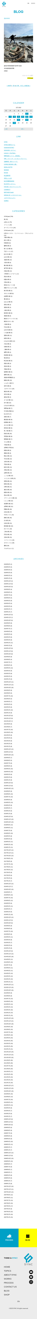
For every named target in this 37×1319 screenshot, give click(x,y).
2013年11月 (7, 987)
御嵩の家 (6, 380)
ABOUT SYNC (10, 1275)
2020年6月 (7, 766)
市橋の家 (6, 369)
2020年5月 (7, 768)
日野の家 (6, 486)
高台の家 (6, 495)
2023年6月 (7, 665)
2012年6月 (7, 1035)
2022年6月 (7, 698)
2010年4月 (7, 1108)
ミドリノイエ (8, 540)
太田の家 (6, 461)
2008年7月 (7, 1166)
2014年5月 (7, 970)
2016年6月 (7, 900)
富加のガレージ (8, 285)
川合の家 (6, 344)
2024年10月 (7, 620)
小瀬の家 (6, 324)
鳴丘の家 (6, 456)
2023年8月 (7, 659)
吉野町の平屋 (8, 447)
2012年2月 (7, 1046)
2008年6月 (7, 1169)
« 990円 (9, 85)
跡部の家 (6, 492)
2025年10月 (7, 586)
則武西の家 (7, 355)
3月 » (22, 129)
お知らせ (6, 222)
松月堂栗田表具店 (9, 181)
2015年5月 (7, 937)
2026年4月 (7, 570)
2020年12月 (7, 749)
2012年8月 (7, 1029)
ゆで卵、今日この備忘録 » (22, 85)
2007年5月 (7, 1206)
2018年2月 (7, 844)
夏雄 (5, 545)
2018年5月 (7, 836)
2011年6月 (7, 1068)
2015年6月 (7, 934)
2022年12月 (7, 682)
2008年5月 (7, 1172)
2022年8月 (7, 693)
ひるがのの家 (8, 405)
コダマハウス (8, 388)
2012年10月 (7, 1024)
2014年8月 (7, 962)
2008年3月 (7, 1178)
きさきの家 (7, 425)
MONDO (6, 170)
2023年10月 (7, 654)
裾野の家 (6, 374)
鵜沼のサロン (8, 321)
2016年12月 (7, 883)
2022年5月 (7, 701)
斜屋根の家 (7, 422)
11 (27, 116)
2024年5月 (7, 634)
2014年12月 (7, 951)
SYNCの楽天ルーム (9, 144)
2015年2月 (7, 945)
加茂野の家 (7, 503)
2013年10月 (7, 990)
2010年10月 (7, 1091)
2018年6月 (7, 833)
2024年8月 (7, 626)
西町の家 (6, 517)
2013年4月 (7, 1007)
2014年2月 (7, 979)
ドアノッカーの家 (9, 498)
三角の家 (6, 531)
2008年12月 (7, 1152)
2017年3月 (7, 875)
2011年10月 (7, 1057)
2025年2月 (7, 609)
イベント (6, 225)
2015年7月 (7, 931)
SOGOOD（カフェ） (10, 150)
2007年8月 (7, 1197)
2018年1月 (7, 847)
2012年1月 (7, 1049)
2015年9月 (7, 925)
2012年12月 (7, 1018)
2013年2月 (7, 1012)
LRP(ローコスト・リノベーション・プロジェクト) (18, 233)
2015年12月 (7, 917)
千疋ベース (7, 251)
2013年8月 (7, 996)
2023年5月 (7, 668)
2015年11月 (7, 920)
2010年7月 (7, 1099)
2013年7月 (7, 998)
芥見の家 (6, 534)
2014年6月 (7, 968)
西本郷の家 (7, 526)
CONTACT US (10, 1287)
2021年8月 (7, 727)
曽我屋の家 (7, 439)
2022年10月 (7, 687)
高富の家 (6, 363)
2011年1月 (7, 1082)
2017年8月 (7, 861)
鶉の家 (6, 358)
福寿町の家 (7, 372)
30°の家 (6, 402)
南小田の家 (7, 290)
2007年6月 (7, 1203)
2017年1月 (7, 881)
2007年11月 (7, 1189)
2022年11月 (7, 684)
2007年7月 (7, 1200)
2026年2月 (7, 575)
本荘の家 (6, 394)
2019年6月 (7, 799)
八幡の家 (6, 349)
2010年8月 (7, 1096)
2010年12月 (7, 1085)
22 (14, 123)
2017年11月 (7, 853)
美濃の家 (6, 316)
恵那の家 (6, 335)
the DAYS (6, 414)
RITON (6, 172)
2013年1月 (7, 1015)
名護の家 (6, 259)
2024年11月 (7, 617)
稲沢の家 (6, 467)
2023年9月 (7, 656)
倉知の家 (6, 397)
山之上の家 (7, 302)
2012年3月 (7, 1043)
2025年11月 (7, 584)
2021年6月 (7, 732)
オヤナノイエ (8, 543)
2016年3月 (7, 909)
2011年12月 (7, 1052)
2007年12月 (7, 1186)
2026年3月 (7, 572)
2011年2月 (7, 1080)
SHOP (7, 1295)
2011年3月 (7, 1077)
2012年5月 (7, 1038)
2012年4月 (7, 1040)
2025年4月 (7, 603)
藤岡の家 (6, 245)
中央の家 (6, 327)
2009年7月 (7, 1133)
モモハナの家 (8, 293)
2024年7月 (7, 628)
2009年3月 (7, 1144)
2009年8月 (7, 1130)
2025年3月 (7, 606)
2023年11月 (7, 651)
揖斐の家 (6, 450)
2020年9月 (7, 757)
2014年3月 (7, 976)
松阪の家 (6, 279)
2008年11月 (7, 1155)
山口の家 (6, 257)
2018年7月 (7, 830)
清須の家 (6, 366)
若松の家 (6, 304)
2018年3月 (7, 841)
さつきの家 (7, 400)
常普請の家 (7, 436)
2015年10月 (7, 923)
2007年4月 (7, 1209)
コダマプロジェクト (9, 198)
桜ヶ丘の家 (7, 248)
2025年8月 (7, 592)
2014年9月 (7, 959)
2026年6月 (7, 564)
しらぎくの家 (8, 383)
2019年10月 (7, 788)
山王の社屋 (7, 330)
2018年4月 (7, 839)
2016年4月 (7, 906)
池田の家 (6, 416)
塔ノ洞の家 (7, 431)
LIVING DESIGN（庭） (10, 164)
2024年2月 (7, 642)
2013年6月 (7, 1001)
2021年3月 (7, 741)
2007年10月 (7, 1192)
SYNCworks (7, 230)
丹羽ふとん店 (8, 178)
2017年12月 (7, 850)
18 (27, 120)
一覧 (13, 85)
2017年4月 (7, 872)
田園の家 (6, 509)
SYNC (5, 142)
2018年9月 (7, 825)
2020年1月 (7, 780)
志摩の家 (6, 473)
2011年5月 (7, 1071)
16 (18, 120)
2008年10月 (7, 1158)
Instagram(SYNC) (9, 147)
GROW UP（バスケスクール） (13, 195)
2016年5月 (7, 903)
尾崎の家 (6, 453)
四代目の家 (7, 428)
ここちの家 (7, 475)
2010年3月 (7, 1110)
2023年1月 (7, 679)
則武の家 (6, 433)
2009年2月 (7, 1147)
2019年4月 (7, 805)
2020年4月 (7, 771)
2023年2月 (7, 676)
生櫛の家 (6, 346)
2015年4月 (7, 939)
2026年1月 (7, 578)
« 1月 (5, 129)
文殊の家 (6, 537)
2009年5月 (7, 1138)
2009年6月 (7, 1136)
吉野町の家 (7, 506)
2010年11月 (7, 1088)
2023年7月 (7, 662)
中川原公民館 (8, 411)
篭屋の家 (6, 307)
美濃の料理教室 (8, 377)
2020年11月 (7, 752)
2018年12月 (7, 816)
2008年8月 (7, 1164)
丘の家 (6, 520)
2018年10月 (7, 822)
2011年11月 (7, 1054)
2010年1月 (7, 1116)
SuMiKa (6, 200)
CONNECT (7, 189)
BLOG (27, 1240)
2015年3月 (7, 942)
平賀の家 (6, 464)
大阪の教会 (7, 237)
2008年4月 (7, 1175)
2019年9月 (7, 791)
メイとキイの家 (8, 478)
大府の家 (6, 262)
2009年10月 (7, 1124)
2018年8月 (7, 827)
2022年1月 (7, 712)
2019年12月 (7, 782)
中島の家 (6, 282)
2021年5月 (7, 735)
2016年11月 (7, 886)
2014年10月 (7, 956)
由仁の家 (6, 240)
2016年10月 (7, 889)
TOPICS (7, 1271)
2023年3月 (7, 673)
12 (31, 116)
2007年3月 (7, 1211)
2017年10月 (7, 855)
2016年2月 (7, 911)
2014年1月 (7, 982)
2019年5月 (7, 802)
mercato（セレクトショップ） (12, 186)
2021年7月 (7, 729)
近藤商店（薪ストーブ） (11, 161)
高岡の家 (6, 481)
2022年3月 (7, 707)
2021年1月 (7, 746)
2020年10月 (7, 755)
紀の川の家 (7, 254)
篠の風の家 (7, 265)
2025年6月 (7, 598)
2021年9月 (7, 724)
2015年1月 (7, 948)
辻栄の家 (6, 523)
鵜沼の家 (6, 391)
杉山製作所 (7, 175)
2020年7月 (7, 763)
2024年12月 (7, 614)
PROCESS (9, 1240)
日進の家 (6, 271)
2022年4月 (7, 704)
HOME (7, 1267)
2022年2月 (7, 710)
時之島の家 (7, 360)
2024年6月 (7, 631)
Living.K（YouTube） (10, 153)
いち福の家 (7, 332)
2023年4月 (7, 670)
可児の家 (6, 459)
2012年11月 (7, 1021)
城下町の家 (7, 268)
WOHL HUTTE (8, 167)
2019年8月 (7, 794)
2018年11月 (7, 819)
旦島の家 (6, 470)
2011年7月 (7, 1066)
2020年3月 (7, 774)
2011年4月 (7, 1074)
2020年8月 (7, 760)
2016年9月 (7, 892)
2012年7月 (7, 1032)
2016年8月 (7, 895)
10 (22, 116)
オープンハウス (8, 227)
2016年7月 (7, 897)
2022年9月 (7, 690)
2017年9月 (7, 858)
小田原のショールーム (10, 274)
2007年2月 (7, 1214)
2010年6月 (7, 1102)
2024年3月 (7, 640)
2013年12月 (7, 984)
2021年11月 (7, 718)
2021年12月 (7, 715)
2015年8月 (7, 928)
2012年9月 (7, 1026)
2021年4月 (7, 738)
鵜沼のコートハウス (9, 318)
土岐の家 (6, 310)
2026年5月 (7, 567)
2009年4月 (7, 1141)
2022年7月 (7, 696)
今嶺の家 (6, 445)
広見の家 (6, 512)
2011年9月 (7, 1060)
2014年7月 (7, 965)
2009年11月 (7, 1122)
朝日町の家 (7, 313)
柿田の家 (6, 484)
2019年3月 (7, 808)
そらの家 (6, 442)
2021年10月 (7, 721)
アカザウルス (8, 548)
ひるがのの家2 (8, 341)
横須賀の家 (7, 419)
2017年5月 (7, 869)
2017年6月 (7, 867)
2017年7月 (7, 864)
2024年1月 (7, 645)
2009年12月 (7, 1119)
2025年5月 (7, 600)
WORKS (7, 1279)
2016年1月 (7, 914)
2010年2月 (7, 1113)
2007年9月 (7, 1195)
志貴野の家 (7, 296)
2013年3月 (7, 1010)
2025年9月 (7, 589)
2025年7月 (7, 595)
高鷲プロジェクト (9, 288)
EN (28, 3)
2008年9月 (7, 1161)
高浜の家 (6, 276)
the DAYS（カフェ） (10, 184)
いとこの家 (7, 501)
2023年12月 (7, 648)
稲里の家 (6, 338)
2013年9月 (7, 993)
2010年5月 (7, 1105)
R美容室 (6, 243)
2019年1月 (7, 813)
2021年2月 (7, 743)
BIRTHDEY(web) (9, 192)
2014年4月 (7, 973)
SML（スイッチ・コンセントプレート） (15, 158)
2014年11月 (7, 954)
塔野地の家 (7, 408)
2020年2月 (7, 777)
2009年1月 (7, 1150)
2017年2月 (7, 878)
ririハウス (6, 529)
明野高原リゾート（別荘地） (12, 156)
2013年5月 (7, 1004)
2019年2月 (7, 811)
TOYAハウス (7, 515)
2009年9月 (7, 1127)
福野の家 (6, 352)
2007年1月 (7, 1217)
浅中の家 (6, 386)
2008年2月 (7, 1180)
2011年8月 (7, 1063)
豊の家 (6, 299)
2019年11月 (7, 785)
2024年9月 (7, 623)
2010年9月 (7, 1094)
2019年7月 (7, 797)
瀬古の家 (6, 489)
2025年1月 (7, 612)
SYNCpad (30, 78)
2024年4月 (7, 637)
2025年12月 (7, 581)
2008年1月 (7, 1183)
